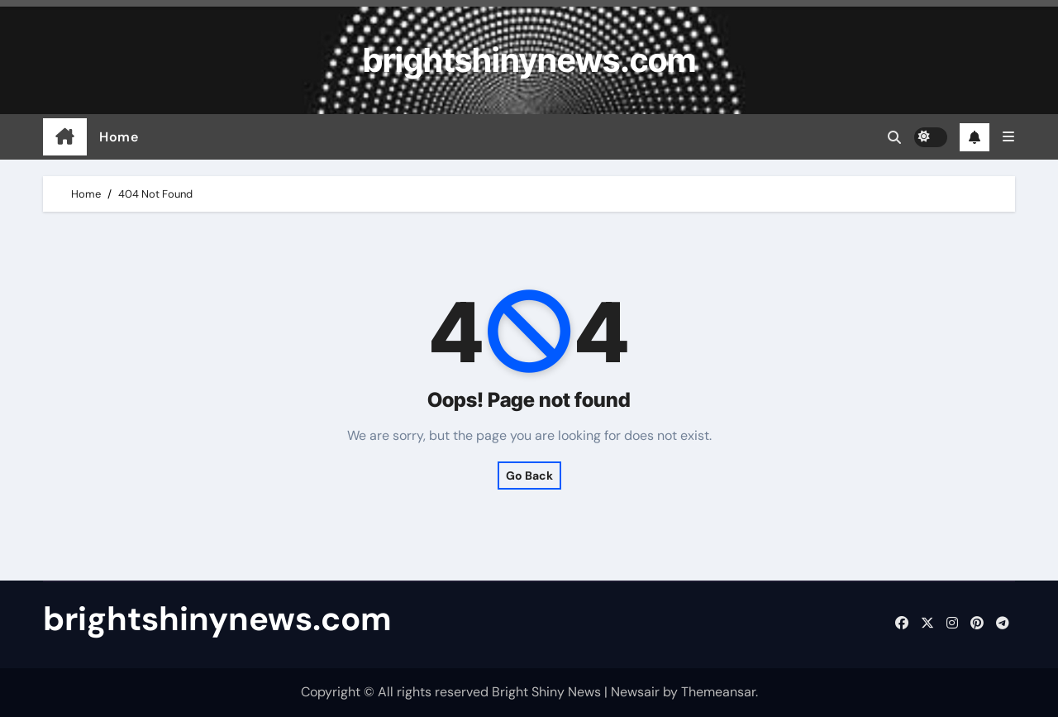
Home (118, 137)
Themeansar (718, 691)
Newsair (635, 691)
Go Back (529, 475)
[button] (1008, 137)
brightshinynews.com (529, 60)
